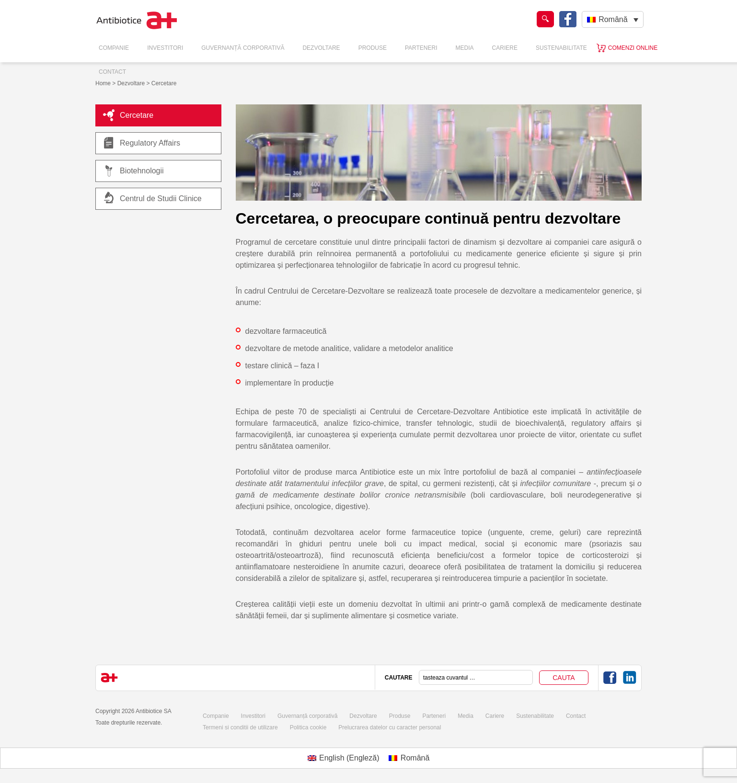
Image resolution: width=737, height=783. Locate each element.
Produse (372, 48)
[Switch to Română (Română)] (409, 758)
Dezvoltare (321, 48)
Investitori (165, 48)
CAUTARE (399, 677)
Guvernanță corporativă (307, 716)
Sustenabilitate (561, 48)
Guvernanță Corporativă (242, 48)
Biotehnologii (133, 171)
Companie (114, 48)
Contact (112, 71)
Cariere (505, 48)
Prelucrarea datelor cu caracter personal (389, 727)
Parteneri (421, 48)
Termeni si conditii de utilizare (240, 727)
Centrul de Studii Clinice (161, 198)
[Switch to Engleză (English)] (343, 758)
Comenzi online (632, 48)
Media (465, 48)
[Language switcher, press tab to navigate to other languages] (613, 19)
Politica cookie (308, 727)
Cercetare (128, 115)
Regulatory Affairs (141, 143)
